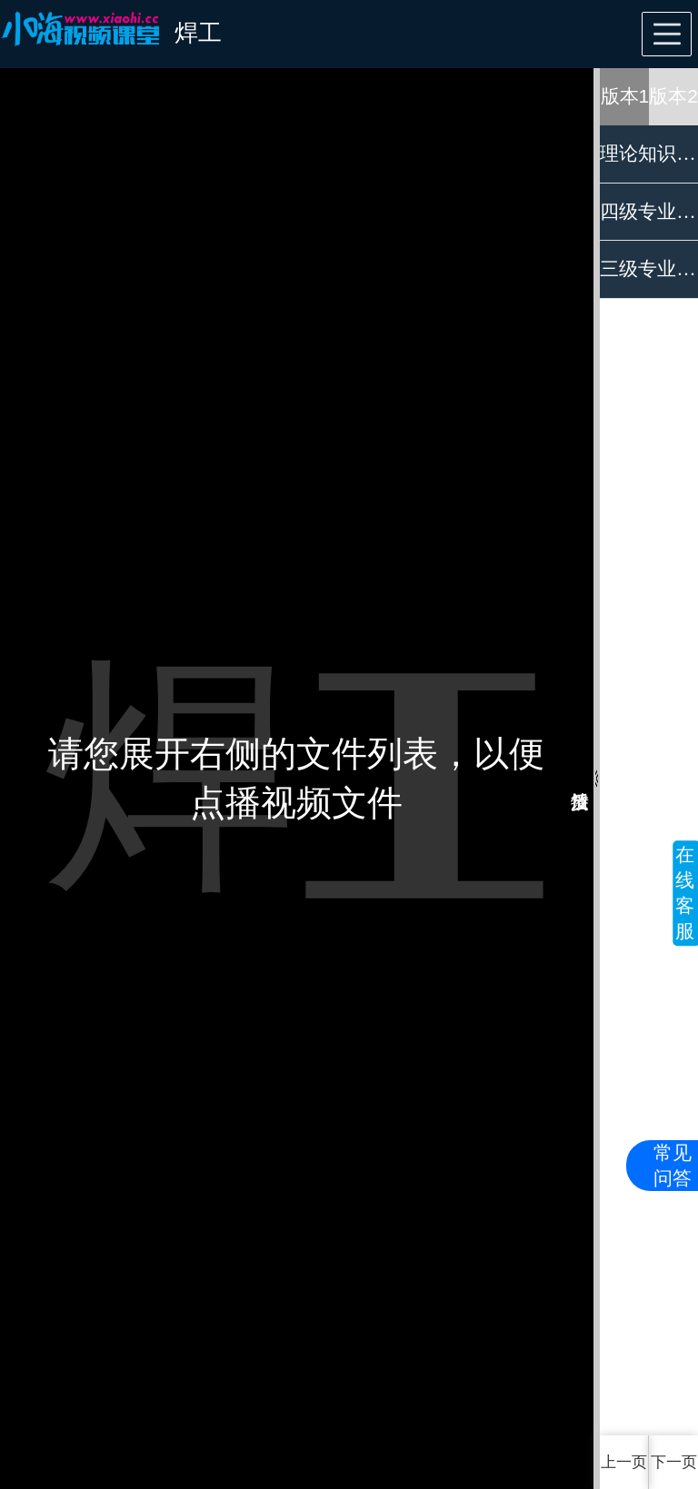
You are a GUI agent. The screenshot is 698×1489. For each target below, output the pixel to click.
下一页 (674, 1462)
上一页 (624, 1462)
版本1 (625, 95)
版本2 (673, 95)
